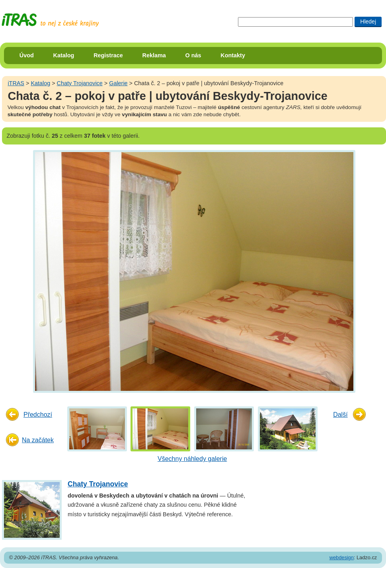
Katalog (63, 55)
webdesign (341, 557)
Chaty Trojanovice (80, 83)
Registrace (108, 55)
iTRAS (16, 83)
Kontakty (232, 55)
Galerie (118, 83)
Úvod (26, 55)
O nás (193, 55)
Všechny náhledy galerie (192, 458)
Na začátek (38, 440)
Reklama (154, 55)
